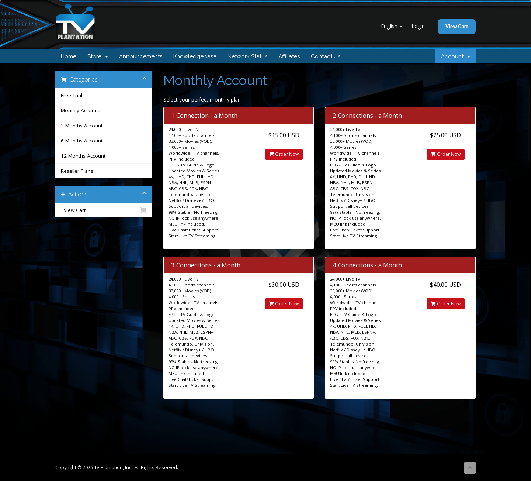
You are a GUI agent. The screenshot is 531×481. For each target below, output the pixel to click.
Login (418, 26)
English (392, 26)
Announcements (140, 56)
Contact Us (325, 56)
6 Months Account (82, 140)
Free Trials (73, 95)
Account (455, 56)
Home (68, 56)
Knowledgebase (194, 56)
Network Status (247, 56)
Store (97, 56)
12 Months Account (83, 155)
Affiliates (289, 56)
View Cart (456, 27)
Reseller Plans (77, 171)
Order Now (284, 154)
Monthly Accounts (81, 110)
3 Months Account (82, 125)
